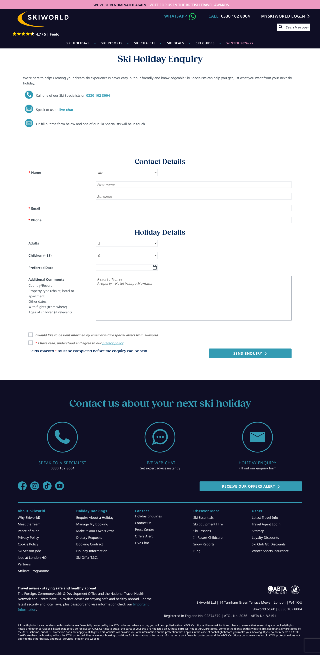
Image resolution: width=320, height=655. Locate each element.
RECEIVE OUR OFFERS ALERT (248, 486)
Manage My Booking (92, 524)
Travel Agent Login (266, 524)
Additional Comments (46, 279)
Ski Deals (175, 43)
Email (34, 208)
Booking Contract (89, 544)
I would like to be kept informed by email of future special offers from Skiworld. (97, 335)
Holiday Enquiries (148, 516)
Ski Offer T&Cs (87, 557)
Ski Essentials (203, 517)
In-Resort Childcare (207, 537)
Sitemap (258, 531)
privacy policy (112, 343)
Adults (33, 243)
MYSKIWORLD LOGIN (283, 16)
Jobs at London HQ (32, 557)
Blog (196, 551)
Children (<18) (40, 255)
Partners (24, 564)
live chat (66, 109)
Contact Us (143, 523)
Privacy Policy (28, 537)
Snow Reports (203, 544)
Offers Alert (144, 536)
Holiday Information (91, 551)
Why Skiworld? (29, 517)
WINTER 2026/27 (240, 43)
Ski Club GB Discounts (269, 544)
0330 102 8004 (235, 16)
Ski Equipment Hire (208, 524)
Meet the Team (29, 524)
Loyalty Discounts (265, 537)
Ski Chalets (144, 43)
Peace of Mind (29, 531)
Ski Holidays (78, 43)
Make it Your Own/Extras (95, 531)
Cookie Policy (28, 544)
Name (34, 172)
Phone (35, 220)
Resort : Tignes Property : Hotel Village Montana (194, 298)
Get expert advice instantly (160, 468)
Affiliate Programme (33, 571)
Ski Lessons (202, 531)
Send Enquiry (247, 353)
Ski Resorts (111, 43)
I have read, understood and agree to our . (79, 343)
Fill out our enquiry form (257, 468)
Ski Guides (205, 43)
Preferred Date (40, 267)
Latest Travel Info (265, 517)
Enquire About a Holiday (95, 517)
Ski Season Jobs (29, 551)
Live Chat (142, 543)
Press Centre (144, 529)
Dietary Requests (89, 537)
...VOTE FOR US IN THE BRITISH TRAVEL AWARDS (187, 4)
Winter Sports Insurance (270, 551)
